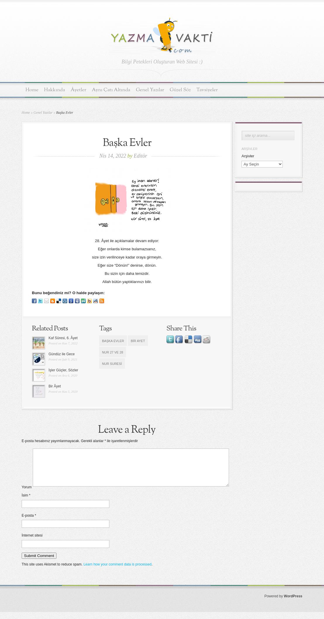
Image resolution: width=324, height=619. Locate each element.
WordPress (293, 603)
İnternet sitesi (32, 542)
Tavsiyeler (207, 90)
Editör (140, 156)
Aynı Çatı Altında (111, 90)
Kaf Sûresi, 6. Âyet (63, 338)
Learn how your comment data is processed (117, 571)
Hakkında (54, 90)
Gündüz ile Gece (62, 354)
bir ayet (138, 341)
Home (32, 90)
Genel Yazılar (150, 90)
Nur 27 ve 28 (112, 352)
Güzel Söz (180, 90)
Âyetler (79, 90)
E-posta (29, 522)
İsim (26, 502)
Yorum (27, 494)
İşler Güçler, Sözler (63, 370)
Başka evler (113, 341)
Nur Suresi (112, 363)
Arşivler (248, 156)
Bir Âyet (55, 386)
